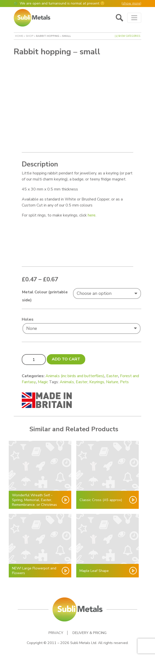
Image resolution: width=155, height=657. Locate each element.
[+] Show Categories (127, 36)
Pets (124, 382)
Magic (43, 382)
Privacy (55, 633)
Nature (112, 382)
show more (131, 3)
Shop (29, 36)
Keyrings (96, 382)
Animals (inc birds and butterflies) (75, 376)
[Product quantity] (34, 359)
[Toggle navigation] (134, 18)
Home (19, 36)
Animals (67, 382)
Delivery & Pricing (89, 633)
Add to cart (66, 359)
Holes (28, 319)
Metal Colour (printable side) (45, 296)
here (92, 215)
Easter (112, 376)
